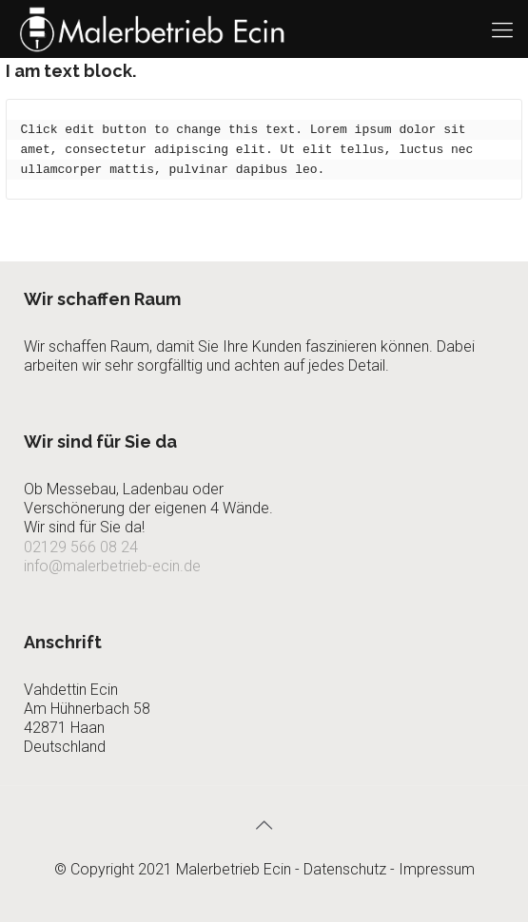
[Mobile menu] (502, 28)
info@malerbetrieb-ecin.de (112, 566)
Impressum (437, 869)
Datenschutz (344, 869)
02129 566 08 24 (81, 547)
